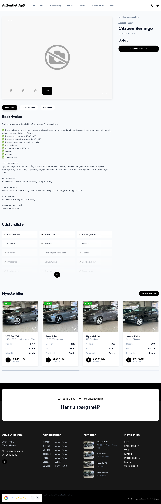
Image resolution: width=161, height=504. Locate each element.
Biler (130, 23)
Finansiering (47, 107)
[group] (57, 57)
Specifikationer (29, 107)
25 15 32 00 (66, 410)
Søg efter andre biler (138, 49)
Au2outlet (122, 23)
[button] (102, 93)
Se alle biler (149, 305)
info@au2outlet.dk (91, 410)
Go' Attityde (154, 499)
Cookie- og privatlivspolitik (138, 499)
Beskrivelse (9, 107)
